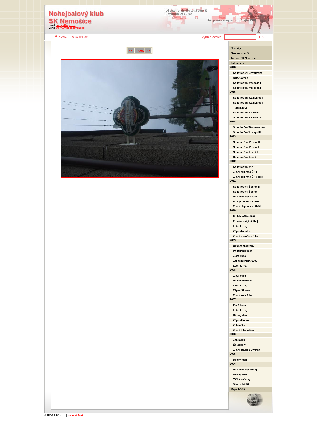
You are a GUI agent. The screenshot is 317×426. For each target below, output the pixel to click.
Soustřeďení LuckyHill (247, 132)
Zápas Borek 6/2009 (245, 260)
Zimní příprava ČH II (245, 171)
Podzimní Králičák (244, 216)
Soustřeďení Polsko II (246, 142)
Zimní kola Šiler (242, 295)
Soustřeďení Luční (244, 157)
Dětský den (240, 315)
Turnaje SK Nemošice (244, 58)
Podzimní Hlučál (243, 250)
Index (140, 50)
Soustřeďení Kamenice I (248, 97)
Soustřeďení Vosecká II (247, 87)
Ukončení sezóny (243, 246)
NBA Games (240, 77)
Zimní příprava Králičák (247, 206)
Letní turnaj (240, 226)
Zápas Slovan (241, 290)
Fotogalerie (238, 63)
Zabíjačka (239, 325)
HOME (63, 36)
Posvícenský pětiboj (245, 221)
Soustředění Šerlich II (246, 186)
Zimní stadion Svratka (246, 349)
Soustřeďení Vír (243, 166)
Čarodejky (239, 344)
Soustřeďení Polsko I (246, 147)
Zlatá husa (239, 255)
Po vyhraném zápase (246, 201)
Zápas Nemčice (242, 231)
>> (148, 50)
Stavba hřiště (241, 384)
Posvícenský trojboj (245, 196)
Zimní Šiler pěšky (243, 330)
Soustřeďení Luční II (245, 152)
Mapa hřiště (238, 389)
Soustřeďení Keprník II (247, 117)
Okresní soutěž (240, 53)
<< (131, 50)
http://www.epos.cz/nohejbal (70, 28)
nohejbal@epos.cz (65, 25)
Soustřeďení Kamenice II (248, 102)
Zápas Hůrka (241, 320)
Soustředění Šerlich (245, 191)
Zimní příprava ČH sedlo (248, 176)
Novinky (236, 48)
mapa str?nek (75, 415)
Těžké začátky (241, 379)
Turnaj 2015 (240, 107)
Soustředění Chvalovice (248, 73)
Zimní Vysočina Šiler (245, 236)
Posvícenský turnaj (245, 369)
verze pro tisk (80, 36)
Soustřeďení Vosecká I (247, 82)
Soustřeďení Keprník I (246, 112)
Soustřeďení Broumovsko (249, 127)
